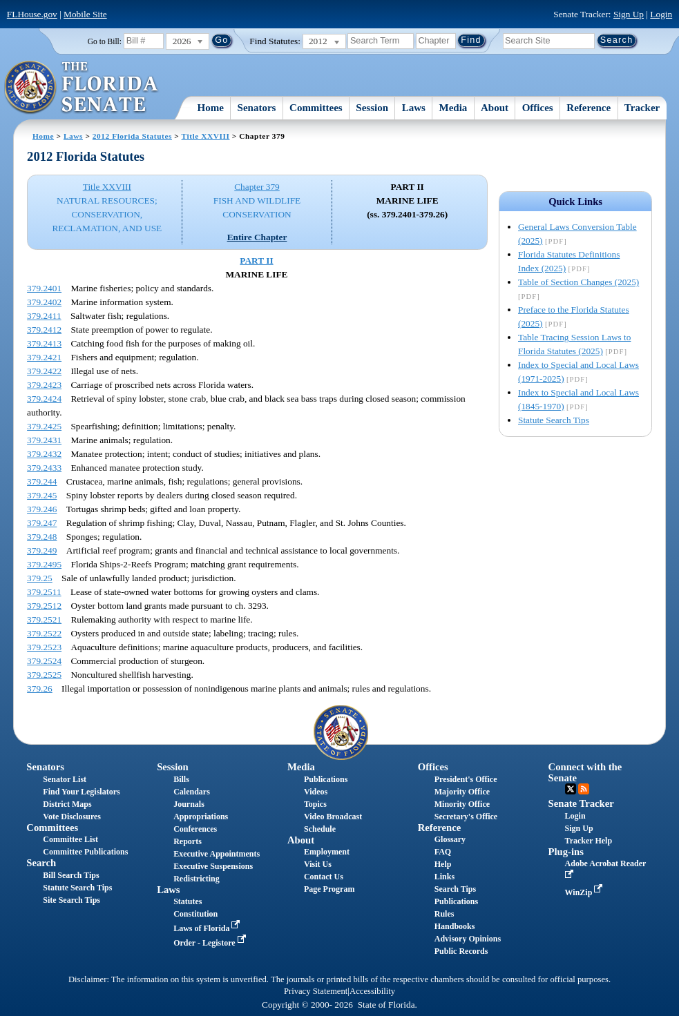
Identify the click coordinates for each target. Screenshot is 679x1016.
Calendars (191, 792)
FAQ (442, 852)
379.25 (39, 578)
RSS (583, 788)
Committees (316, 107)
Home (211, 107)
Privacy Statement (315, 991)
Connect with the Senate (585, 772)
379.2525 (44, 675)
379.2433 (44, 467)
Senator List (64, 779)
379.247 (42, 523)
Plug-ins (566, 851)
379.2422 (44, 371)
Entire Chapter (257, 237)
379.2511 (44, 592)
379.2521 (44, 619)
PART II (256, 260)
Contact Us (323, 876)
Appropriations (200, 816)
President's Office (465, 779)
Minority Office (462, 804)
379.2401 (44, 288)
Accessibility (372, 991)
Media (453, 107)
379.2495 (44, 564)
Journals (188, 804)
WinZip (585, 892)
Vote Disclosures (72, 816)
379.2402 (44, 302)
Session (372, 107)
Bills (181, 779)
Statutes (187, 901)
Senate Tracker (581, 803)
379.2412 (44, 329)
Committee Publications (85, 852)
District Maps (67, 804)
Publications (325, 779)
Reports (187, 841)
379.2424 (44, 398)
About (494, 107)
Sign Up (628, 14)
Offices (537, 107)
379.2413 (44, 343)
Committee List (70, 839)
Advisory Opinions (467, 939)
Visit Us (318, 864)
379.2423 (44, 385)
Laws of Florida (207, 928)
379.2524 (44, 661)
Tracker (642, 107)
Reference (588, 107)
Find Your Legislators (81, 792)
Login (661, 14)
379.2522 (44, 633)
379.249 (42, 550)
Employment (327, 852)
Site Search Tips (71, 900)
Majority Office (462, 792)
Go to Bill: (105, 41)
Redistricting (196, 878)
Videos (315, 792)
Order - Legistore (211, 943)
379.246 (42, 509)
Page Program (329, 889)
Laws (413, 107)
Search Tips (455, 889)
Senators (257, 107)
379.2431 (44, 440)
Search (41, 862)
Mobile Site (85, 14)
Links (444, 876)
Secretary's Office (465, 816)
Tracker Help (589, 841)
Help (443, 864)
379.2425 (44, 426)
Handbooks (454, 926)
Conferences (195, 829)
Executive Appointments (216, 854)
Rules (444, 914)
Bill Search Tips (71, 875)
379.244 (42, 481)
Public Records (461, 951)
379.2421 (44, 357)
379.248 (42, 536)
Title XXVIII (206, 136)
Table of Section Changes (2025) (578, 282)
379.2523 (44, 647)
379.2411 (44, 316)
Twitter (570, 788)
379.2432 (44, 454)
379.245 (42, 495)
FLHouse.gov (32, 14)
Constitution (195, 914)
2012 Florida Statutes (132, 136)
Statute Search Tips (553, 420)
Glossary (450, 839)
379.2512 (44, 605)
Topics (315, 804)
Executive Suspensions (213, 866)
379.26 (39, 688)
